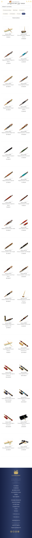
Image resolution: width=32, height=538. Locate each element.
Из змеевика (5, 13)
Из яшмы (18, 13)
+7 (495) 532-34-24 (16, 514)
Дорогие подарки (16, 525)
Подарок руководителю (16, 527)
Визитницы (15, 10)
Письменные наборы (7, 10)
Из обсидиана (12, 13)
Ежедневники (21, 10)
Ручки (23, 13)
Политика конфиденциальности (16, 482)
